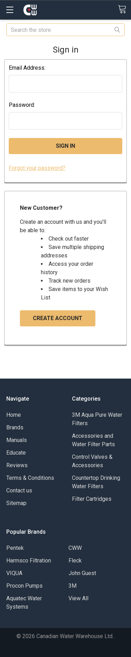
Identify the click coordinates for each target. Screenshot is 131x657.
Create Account (57, 318)
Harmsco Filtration (28, 560)
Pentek (15, 548)
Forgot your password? (37, 168)
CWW (75, 548)
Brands (14, 427)
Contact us (19, 490)
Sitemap (16, 503)
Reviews (17, 465)
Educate (16, 452)
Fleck (75, 560)
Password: (22, 105)
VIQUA (14, 573)
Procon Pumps (24, 585)
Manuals (16, 440)
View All (78, 598)
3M (72, 585)
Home (13, 415)
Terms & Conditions (30, 478)
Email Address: (27, 67)
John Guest (82, 573)
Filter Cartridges (91, 499)
